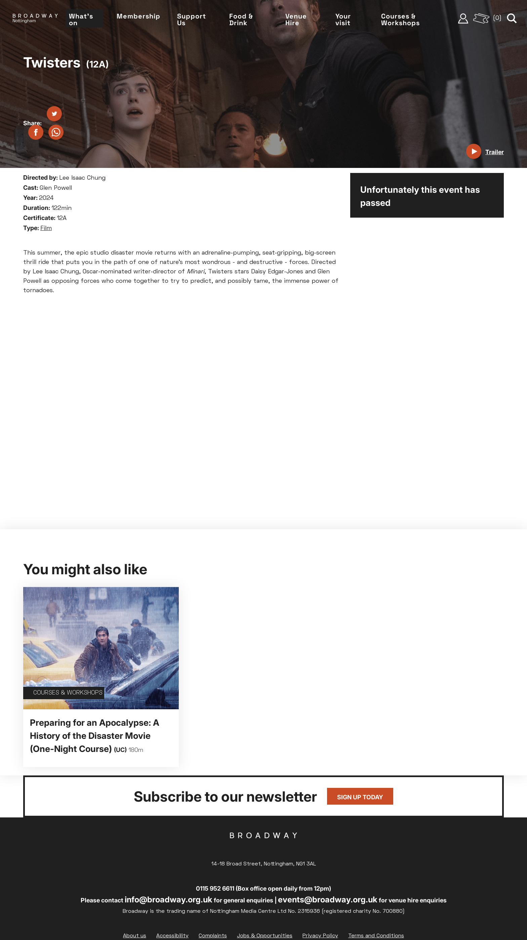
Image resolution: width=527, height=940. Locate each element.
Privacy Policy (320, 936)
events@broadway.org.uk (327, 899)
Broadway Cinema (263, 846)
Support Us (191, 19)
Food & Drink (241, 19)
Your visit (343, 19)
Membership (138, 16)
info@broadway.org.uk (168, 899)
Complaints (213, 936)
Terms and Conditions (376, 936)
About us (134, 936)
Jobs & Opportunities (264, 936)
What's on (81, 19)
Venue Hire (296, 19)
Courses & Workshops (400, 19)
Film (46, 228)
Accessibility (172, 936)
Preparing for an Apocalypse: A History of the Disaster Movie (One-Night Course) (94, 735)
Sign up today (360, 797)
